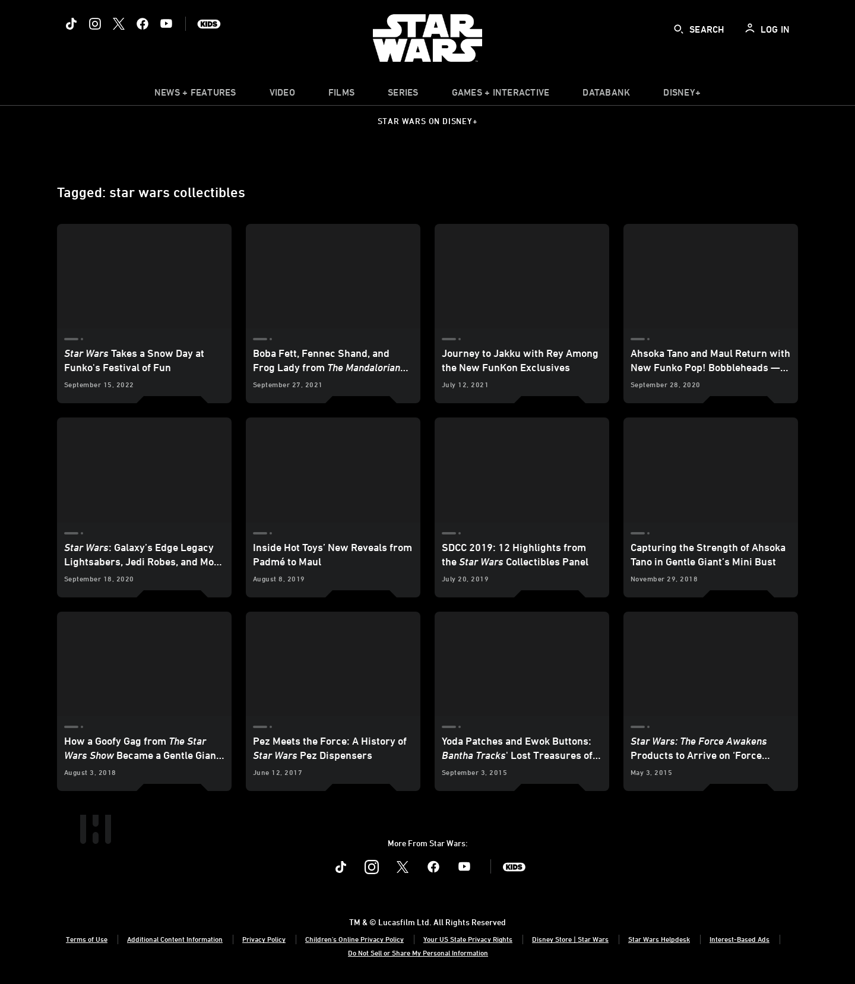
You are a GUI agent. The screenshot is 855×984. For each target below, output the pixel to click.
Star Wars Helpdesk (659, 939)
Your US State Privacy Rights (467, 939)
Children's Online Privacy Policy (354, 939)
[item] (195, 95)
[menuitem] (282, 95)
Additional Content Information (175, 939)
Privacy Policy (264, 939)
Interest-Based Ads (740, 939)
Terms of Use (86, 939)
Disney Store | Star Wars (570, 939)
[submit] (679, 29)
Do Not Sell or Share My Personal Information (418, 952)
